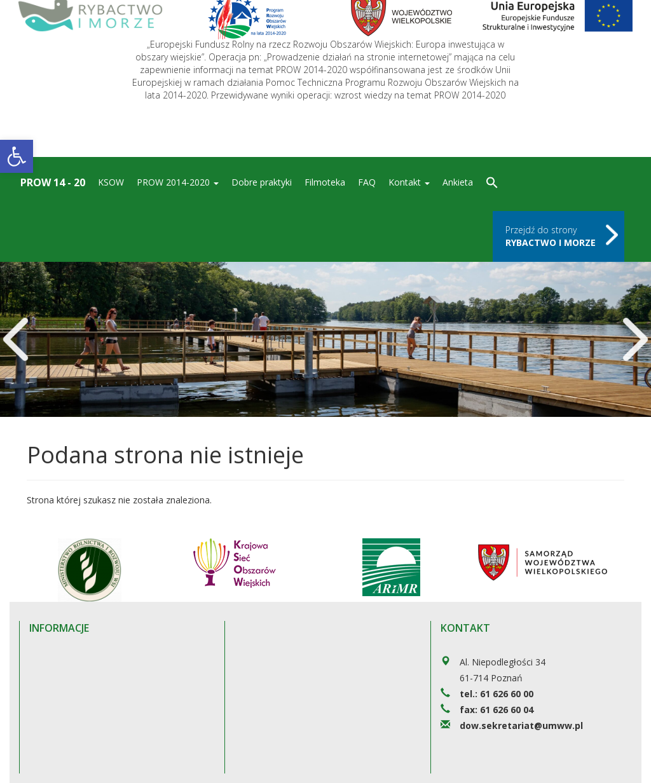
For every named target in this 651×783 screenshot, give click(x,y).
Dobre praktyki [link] (261, 182)
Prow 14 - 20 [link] (52, 182)
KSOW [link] (111, 182)
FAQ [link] (367, 182)
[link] (16, 156)
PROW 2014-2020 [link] (178, 182)
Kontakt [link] (409, 182)
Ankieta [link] (457, 182)
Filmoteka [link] (325, 182)
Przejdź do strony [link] (550, 236)
